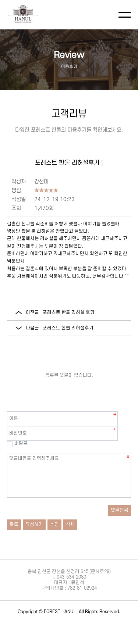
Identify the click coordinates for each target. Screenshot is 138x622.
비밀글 (17, 443)
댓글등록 (119, 510)
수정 (54, 524)
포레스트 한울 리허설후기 (68, 327)
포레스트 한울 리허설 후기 (69, 312)
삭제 (70, 524)
